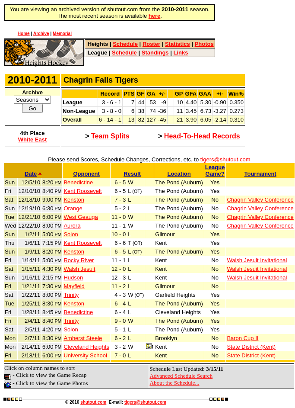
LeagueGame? (215, 170)
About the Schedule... (174, 382)
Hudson (73, 277)
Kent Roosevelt (82, 191)
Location (178, 173)
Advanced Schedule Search (181, 376)
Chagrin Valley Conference (260, 199)
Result (132, 173)
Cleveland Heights (86, 347)
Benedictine (78, 182)
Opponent (86, 173)
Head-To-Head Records (202, 136)
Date (33, 173)
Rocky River (78, 260)
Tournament (260, 173)
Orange (72, 208)
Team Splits (110, 136)
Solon (70, 234)
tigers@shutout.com (225, 159)
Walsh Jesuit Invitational (257, 260)
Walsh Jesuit (79, 269)
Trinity (71, 295)
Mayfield (73, 286)
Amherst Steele (82, 338)
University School (85, 355)
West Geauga (80, 217)
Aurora (71, 225)
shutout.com (93, 402)
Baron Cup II (242, 338)
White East (32, 139)
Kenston (73, 199)
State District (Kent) (251, 347)
